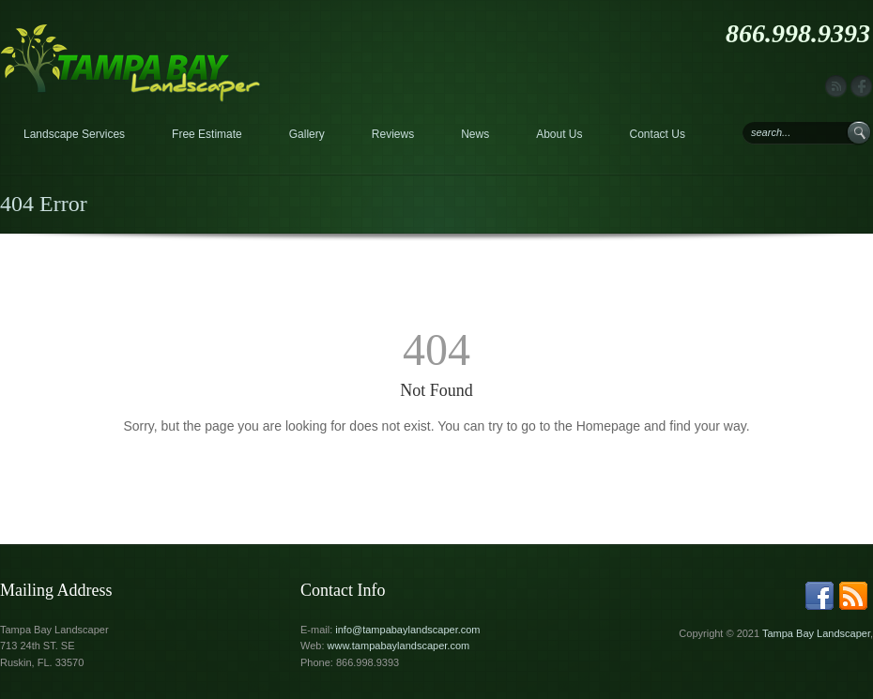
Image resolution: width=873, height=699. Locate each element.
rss (836, 87)
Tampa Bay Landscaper (816, 633)
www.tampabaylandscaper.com (399, 645)
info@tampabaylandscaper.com (407, 629)
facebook (861, 87)
